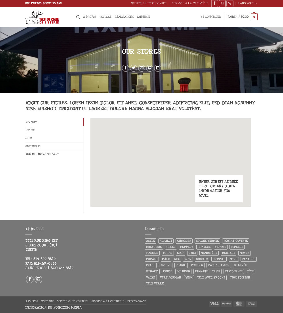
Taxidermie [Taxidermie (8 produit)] (234, 271)
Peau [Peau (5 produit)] (149, 265)
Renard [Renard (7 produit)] (152, 271)
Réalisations (124, 17)
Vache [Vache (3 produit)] (150, 277)
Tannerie (143, 17)
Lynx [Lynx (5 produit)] (192, 253)
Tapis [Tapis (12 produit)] (216, 271)
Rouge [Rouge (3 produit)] (167, 271)
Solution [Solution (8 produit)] (183, 271)
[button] (211, 17)
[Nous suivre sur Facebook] (214, 3)
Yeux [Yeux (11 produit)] (188, 277)
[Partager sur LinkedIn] (157, 68)
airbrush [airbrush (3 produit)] (184, 241)
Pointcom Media (68, 307)
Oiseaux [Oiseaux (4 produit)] (202, 259)
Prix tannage (136, 301)
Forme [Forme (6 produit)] (167, 253)
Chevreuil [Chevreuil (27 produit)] (154, 247)
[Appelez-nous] (229, 3)
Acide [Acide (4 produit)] (150, 241)
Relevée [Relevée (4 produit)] (240, 265)
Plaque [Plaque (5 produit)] (181, 265)
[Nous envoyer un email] (222, 3)
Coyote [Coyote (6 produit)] (220, 247)
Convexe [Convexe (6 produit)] (204, 247)
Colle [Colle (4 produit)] (171, 247)
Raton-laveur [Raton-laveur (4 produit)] (218, 265)
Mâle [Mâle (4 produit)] (166, 259)
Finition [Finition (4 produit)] (152, 253)
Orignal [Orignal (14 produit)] (219, 259)
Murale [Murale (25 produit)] (151, 259)
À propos (89, 17)
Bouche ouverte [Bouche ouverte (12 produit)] (236, 241)
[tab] (54, 122)
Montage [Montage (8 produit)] (228, 253)
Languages (248, 3)
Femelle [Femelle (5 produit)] (237, 247)
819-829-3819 (44, 259)
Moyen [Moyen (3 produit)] (244, 253)
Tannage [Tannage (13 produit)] (201, 271)
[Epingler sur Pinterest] (149, 68)
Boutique (106, 17)
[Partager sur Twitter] (133, 68)
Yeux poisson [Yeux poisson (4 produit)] (240, 277)
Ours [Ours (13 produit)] (233, 259)
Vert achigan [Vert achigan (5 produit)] (170, 277)
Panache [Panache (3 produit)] (248, 259)
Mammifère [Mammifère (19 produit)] (209, 253)
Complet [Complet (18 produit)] (186, 247)
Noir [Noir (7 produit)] (187, 259)
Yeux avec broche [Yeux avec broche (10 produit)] (211, 277)
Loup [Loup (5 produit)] (180, 253)
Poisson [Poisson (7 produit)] (197, 265)
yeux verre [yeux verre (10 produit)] (155, 283)
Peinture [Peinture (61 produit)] (164, 265)
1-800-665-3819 (60, 268)
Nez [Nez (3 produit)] (177, 259)
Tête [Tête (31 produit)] (250, 271)
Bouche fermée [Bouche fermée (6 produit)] (207, 241)
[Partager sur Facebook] (125, 68)
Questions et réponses (148, 3)
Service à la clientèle (190, 3)
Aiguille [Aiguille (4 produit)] (166, 241)
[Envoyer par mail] (141, 68)
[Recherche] (78, 17)
